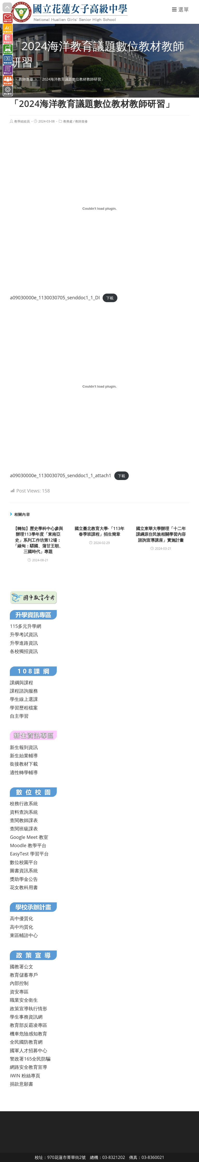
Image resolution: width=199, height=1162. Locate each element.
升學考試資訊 (24, 634)
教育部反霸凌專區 (28, 1025)
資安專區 (19, 992)
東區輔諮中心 (24, 935)
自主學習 (19, 716)
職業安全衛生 (24, 1000)
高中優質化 (21, 918)
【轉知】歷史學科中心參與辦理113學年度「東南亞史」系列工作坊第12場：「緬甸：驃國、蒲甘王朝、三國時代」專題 (38, 540)
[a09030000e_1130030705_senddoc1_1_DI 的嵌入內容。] (99, 208)
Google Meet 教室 (29, 837)
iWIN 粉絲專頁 (25, 1075)
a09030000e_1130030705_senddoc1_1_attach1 (60, 475)
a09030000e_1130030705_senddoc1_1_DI (55, 297)
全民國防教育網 (26, 1042)
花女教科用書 (24, 887)
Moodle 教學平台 (28, 845)
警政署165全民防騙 (30, 1059)
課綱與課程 (21, 682)
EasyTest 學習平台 (29, 854)
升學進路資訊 (24, 643)
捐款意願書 (21, 1084)
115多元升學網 (25, 626)
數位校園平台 (24, 862)
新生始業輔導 (24, 755)
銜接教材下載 (24, 764)
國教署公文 (21, 966)
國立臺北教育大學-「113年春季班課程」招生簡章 (100, 531)
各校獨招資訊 (24, 651)
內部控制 (19, 983)
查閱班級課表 (24, 828)
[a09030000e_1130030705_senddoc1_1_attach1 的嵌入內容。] (99, 386)
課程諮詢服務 (24, 691)
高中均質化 (21, 927)
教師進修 (81, 121)
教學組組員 (22, 121)
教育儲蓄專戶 (24, 975)
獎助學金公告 (24, 879)
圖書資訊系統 (24, 870)
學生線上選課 (24, 699)
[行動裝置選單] (180, 9)
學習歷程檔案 (24, 708)
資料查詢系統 (24, 812)
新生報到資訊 (24, 747)
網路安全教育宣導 (28, 1067)
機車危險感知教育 (28, 1033)
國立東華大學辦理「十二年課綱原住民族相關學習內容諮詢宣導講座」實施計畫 (161, 534)
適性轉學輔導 (24, 772)
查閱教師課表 (24, 820)
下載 (109, 297)
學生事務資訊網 (26, 1017)
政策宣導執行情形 (28, 1008)
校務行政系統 (24, 803)
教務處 (68, 121)
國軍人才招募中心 (28, 1050)
